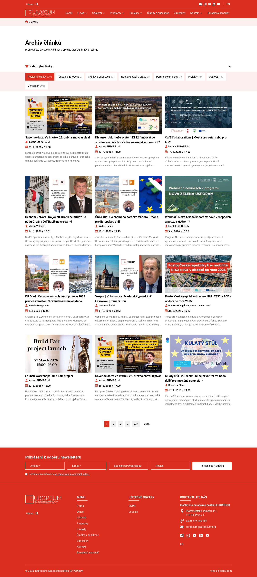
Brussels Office (176, 385)
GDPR (131, 505)
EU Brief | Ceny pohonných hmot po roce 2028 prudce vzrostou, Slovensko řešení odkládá (55, 299)
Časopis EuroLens (70, 77)
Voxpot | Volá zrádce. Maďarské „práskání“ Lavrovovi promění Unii (123, 299)
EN (228, 4)
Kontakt (196, 13)
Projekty (136, 13)
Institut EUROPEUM (39, 141)
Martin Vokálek (37, 226)
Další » (147, 423)
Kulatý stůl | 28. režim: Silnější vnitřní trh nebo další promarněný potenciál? (195, 378)
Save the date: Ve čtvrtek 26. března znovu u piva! (128, 376)
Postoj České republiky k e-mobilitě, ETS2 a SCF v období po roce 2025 (198, 299)
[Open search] (32, 4)
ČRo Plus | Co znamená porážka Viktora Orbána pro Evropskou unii (126, 219)
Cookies (133, 511)
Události (98, 13)
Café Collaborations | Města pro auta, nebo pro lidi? (196, 140)
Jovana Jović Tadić (199, 305)
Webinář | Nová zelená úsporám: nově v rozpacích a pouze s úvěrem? (198, 219)
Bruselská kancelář (218, 13)
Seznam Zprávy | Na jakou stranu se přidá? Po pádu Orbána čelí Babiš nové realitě (55, 219)
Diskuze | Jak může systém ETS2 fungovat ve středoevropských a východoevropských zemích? (127, 140)
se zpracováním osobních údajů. (72, 474)
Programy (117, 13)
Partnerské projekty (169, 77)
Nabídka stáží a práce (135, 77)
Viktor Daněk (106, 226)
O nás (82, 13)
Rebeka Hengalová (39, 305)
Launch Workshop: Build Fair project (49, 376)
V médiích (179, 13)
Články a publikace (158, 13)
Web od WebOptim (221, 570)
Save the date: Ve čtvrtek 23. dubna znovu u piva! (57, 137)
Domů (68, 13)
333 (136, 423)
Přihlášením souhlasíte (59, 474)
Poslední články (40, 77)
